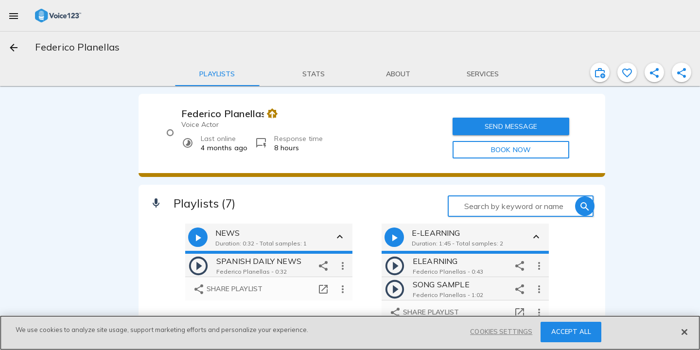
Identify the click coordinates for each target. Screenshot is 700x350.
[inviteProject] (600, 72)
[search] (585, 206)
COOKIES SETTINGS (501, 331)
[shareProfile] (654, 72)
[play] (198, 265)
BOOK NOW (511, 149)
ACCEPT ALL (571, 331)
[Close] (684, 332)
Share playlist (227, 290)
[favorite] (627, 72)
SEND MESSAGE (511, 126)
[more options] (342, 265)
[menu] (13, 15)
